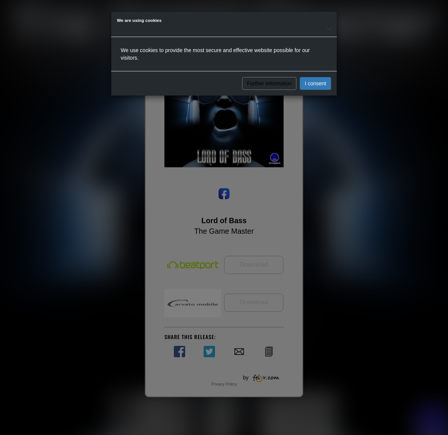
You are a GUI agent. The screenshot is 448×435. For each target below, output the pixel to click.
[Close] (329, 27)
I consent (315, 83)
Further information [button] (269, 83)
